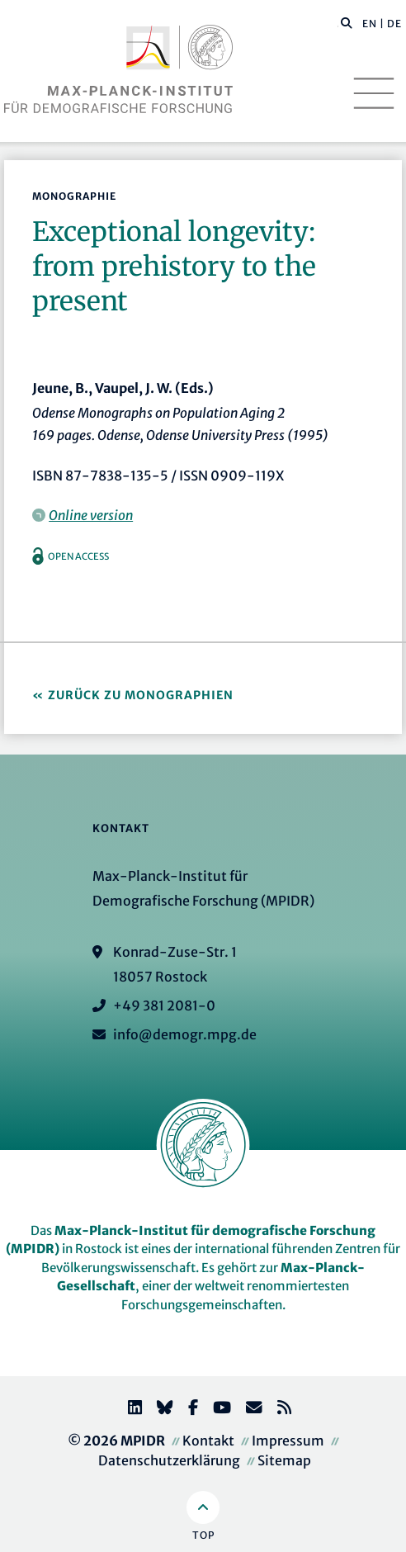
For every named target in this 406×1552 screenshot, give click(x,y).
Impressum (288, 1440)
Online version (91, 515)
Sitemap (284, 1460)
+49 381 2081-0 (164, 1005)
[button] (346, 22)
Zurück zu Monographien (141, 695)
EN (369, 23)
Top (203, 1535)
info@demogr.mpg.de (185, 1034)
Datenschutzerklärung (169, 1460)
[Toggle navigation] (374, 93)
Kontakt (208, 1440)
